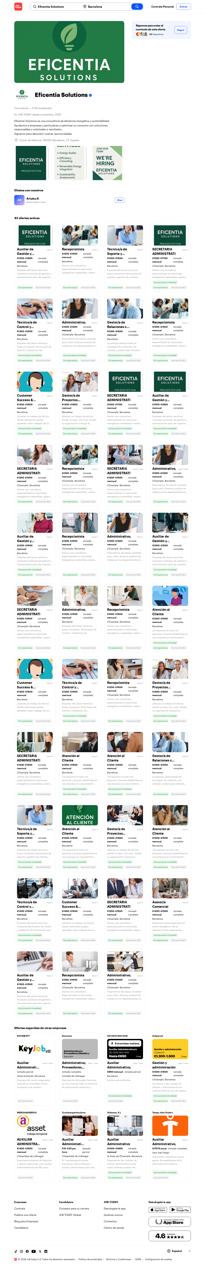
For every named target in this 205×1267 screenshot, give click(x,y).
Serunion (67, 1035)
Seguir (180, 30)
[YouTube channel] (34, 1251)
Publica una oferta (25, 1214)
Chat (119, 200)
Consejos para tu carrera (74, 1208)
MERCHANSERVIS (27, 1112)
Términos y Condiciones (118, 1259)
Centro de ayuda (114, 1227)
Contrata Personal (162, 6)
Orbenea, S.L (114, 1112)
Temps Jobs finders (162, 1112)
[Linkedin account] (45, 1251)
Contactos (110, 1221)
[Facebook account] (27, 1251)
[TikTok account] (15, 1251)
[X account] (40, 1251)
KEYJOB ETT (23, 1035)
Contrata (19, 1208)
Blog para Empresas (26, 1221)
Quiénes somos (113, 1214)
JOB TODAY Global (70, 1214)
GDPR (138, 1259)
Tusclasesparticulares (74, 1112)
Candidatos (21, 1227)
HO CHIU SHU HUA (117, 1035)
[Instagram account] (21, 1251)
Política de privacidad (90, 1259)
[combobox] (58, 6)
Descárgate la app (115, 1208)
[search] (137, 6)
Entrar (184, 6)
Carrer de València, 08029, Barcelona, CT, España (49, 140)
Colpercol (157, 1035)
